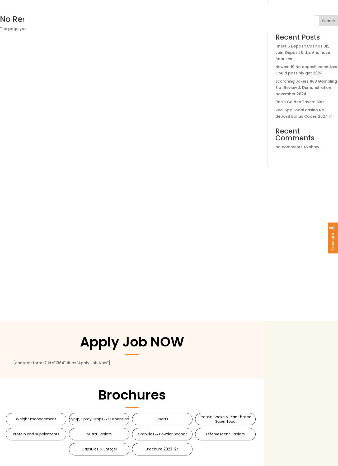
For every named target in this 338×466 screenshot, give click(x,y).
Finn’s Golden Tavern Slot (299, 101)
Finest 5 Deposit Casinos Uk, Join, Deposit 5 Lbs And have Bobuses (302, 52)
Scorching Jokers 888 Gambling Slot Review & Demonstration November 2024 (306, 88)
